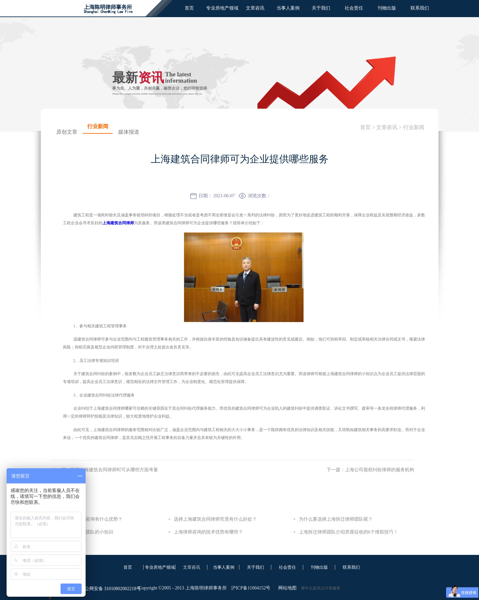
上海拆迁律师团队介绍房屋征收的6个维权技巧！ (348, 532)
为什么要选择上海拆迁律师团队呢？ (336, 519)
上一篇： (105, 469)
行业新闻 (413, 127)
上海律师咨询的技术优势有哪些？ (208, 532)
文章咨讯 (386, 127)
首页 (189, 8)
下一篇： (370, 469)
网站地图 (286, 588)
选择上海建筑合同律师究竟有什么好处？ (215, 519)
